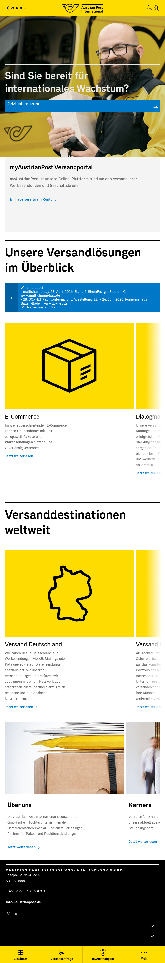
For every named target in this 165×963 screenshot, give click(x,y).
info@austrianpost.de (23, 902)
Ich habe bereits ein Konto (31, 199)
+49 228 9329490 (26, 891)
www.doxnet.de (55, 303)
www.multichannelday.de (40, 295)
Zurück (18, 8)
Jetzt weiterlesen (19, 456)
